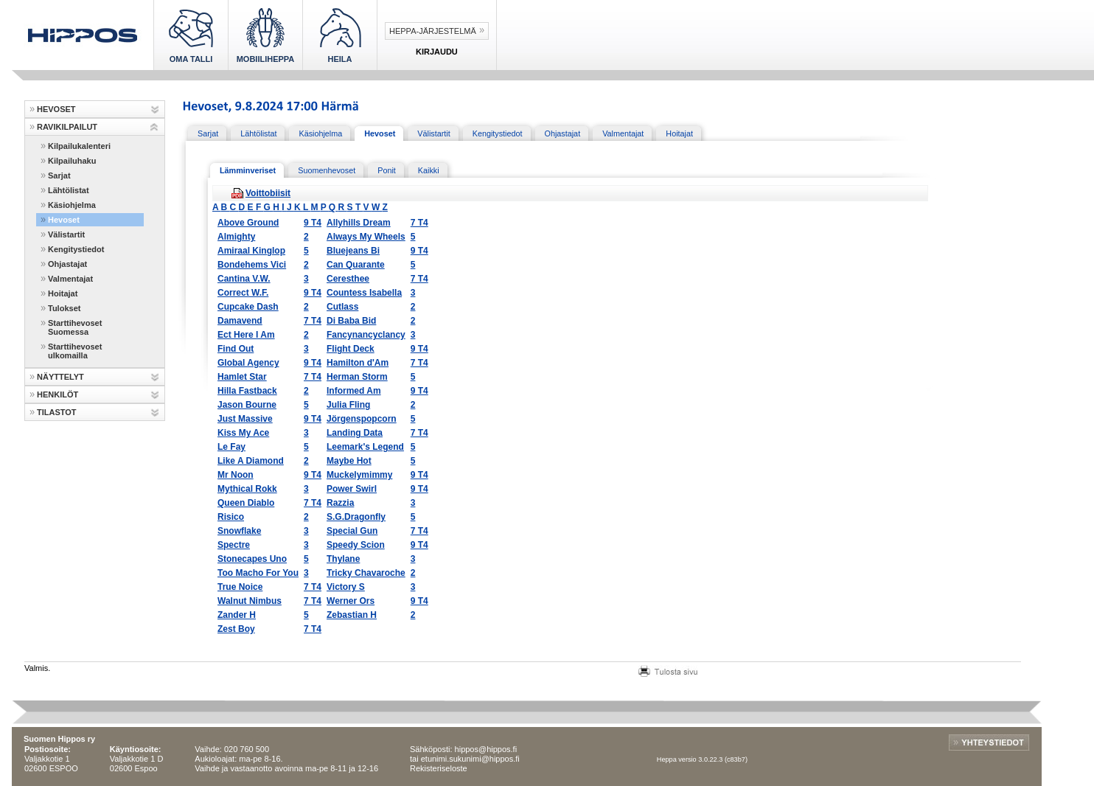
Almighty (236, 237)
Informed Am (354, 391)
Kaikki (428, 170)
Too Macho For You (258, 573)
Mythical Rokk (247, 489)
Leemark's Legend (365, 447)
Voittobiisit (267, 193)
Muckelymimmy (359, 475)
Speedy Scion (356, 545)
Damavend (239, 321)
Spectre (233, 545)
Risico (230, 517)
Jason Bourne (246, 405)
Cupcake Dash (248, 307)
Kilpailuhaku (72, 160)
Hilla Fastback (247, 391)
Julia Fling (348, 405)
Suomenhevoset (326, 170)
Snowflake (239, 531)
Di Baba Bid (351, 321)
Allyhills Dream (359, 223)
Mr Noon (235, 475)
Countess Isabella (364, 293)
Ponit (386, 170)
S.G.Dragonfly (356, 517)
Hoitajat (62, 293)
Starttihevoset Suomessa (75, 327)
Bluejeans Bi (353, 251)
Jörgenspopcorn (362, 419)
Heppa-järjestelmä (432, 31)
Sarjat (59, 175)
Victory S (346, 587)
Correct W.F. (242, 293)
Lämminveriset (248, 170)
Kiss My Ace (243, 433)
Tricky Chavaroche (366, 573)
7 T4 (419, 223)
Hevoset (64, 219)
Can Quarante (356, 265)
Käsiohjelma (72, 205)
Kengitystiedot (76, 249)
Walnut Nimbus (249, 601)
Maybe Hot (349, 461)
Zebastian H (352, 615)
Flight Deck (350, 349)
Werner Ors (350, 601)
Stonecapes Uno (252, 559)
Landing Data (355, 433)
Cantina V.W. (244, 279)
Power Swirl (352, 489)
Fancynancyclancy (366, 335)
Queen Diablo (245, 503)
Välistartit (66, 234)
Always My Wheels (366, 237)
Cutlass (342, 307)
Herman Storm (357, 377)
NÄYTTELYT (60, 376)
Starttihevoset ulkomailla (75, 351)
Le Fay (231, 447)
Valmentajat (70, 278)
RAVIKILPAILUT (67, 126)
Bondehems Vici (251, 265)
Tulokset (64, 308)
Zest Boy (236, 629)
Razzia (340, 503)
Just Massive (245, 419)
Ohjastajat (67, 264)
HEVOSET (56, 109)
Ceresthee (348, 279)
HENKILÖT (57, 394)
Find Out (235, 349)
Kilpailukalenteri (79, 146)
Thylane (343, 559)
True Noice (239, 587)
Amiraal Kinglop (251, 251)
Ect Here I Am (246, 335)
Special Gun (352, 531)
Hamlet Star (242, 377)
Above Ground (248, 223)
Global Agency (248, 363)
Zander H (236, 615)
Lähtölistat (68, 190)
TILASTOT (57, 412)
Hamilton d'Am (358, 363)
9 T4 (312, 223)
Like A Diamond (250, 461)
